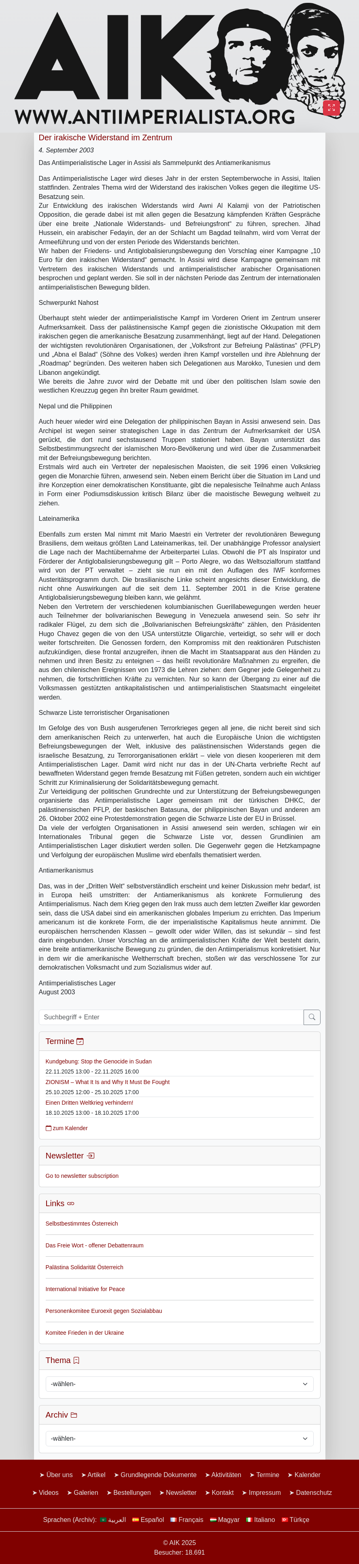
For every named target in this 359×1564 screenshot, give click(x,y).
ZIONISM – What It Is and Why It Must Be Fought (108, 1082)
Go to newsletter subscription (82, 1176)
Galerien (86, 1492)
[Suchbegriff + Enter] (171, 1017)
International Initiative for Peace (85, 1289)
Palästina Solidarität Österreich (84, 1267)
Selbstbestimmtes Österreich (82, 1223)
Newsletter (181, 1492)
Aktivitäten (226, 1474)
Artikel (96, 1474)
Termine (267, 1474)
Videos (49, 1492)
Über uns (60, 1474)
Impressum (265, 1492)
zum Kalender (67, 1128)
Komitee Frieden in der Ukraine (85, 1332)
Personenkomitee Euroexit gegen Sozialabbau (104, 1311)
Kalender (308, 1474)
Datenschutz (314, 1492)
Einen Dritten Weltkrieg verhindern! (90, 1102)
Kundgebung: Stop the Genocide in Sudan (99, 1061)
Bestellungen (132, 1492)
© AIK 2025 (179, 1542)
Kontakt (223, 1492)
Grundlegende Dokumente (159, 1474)
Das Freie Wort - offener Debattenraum (95, 1245)
